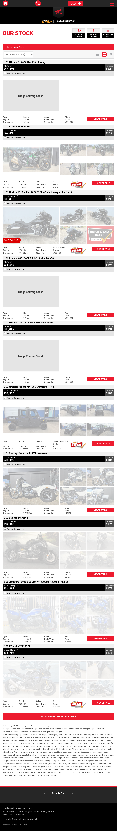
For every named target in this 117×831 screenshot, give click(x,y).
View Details (100, 119)
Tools (75, 3)
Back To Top (58, 793)
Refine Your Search (15, 47)
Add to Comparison (16, 73)
